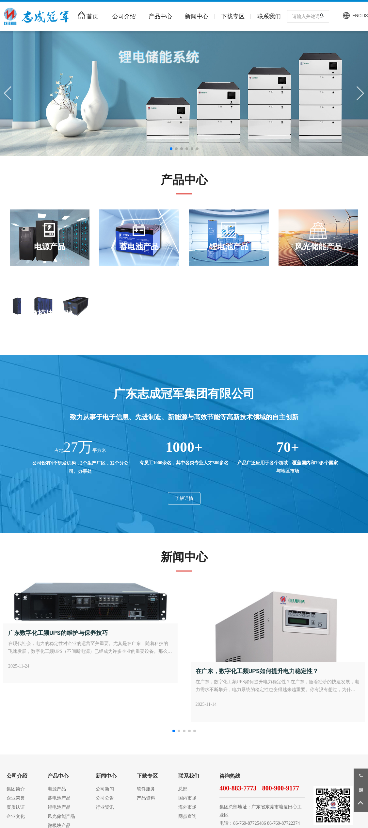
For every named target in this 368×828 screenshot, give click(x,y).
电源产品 (49, 246)
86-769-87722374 (283, 823)
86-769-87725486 (249, 823)
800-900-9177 (280, 788)
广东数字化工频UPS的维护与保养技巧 (58, 632)
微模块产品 (49, 313)
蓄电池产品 (139, 246)
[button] (171, 148)
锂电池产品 (228, 246)
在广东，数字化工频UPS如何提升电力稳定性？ (257, 671)
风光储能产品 (318, 246)
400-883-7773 (237, 788)
